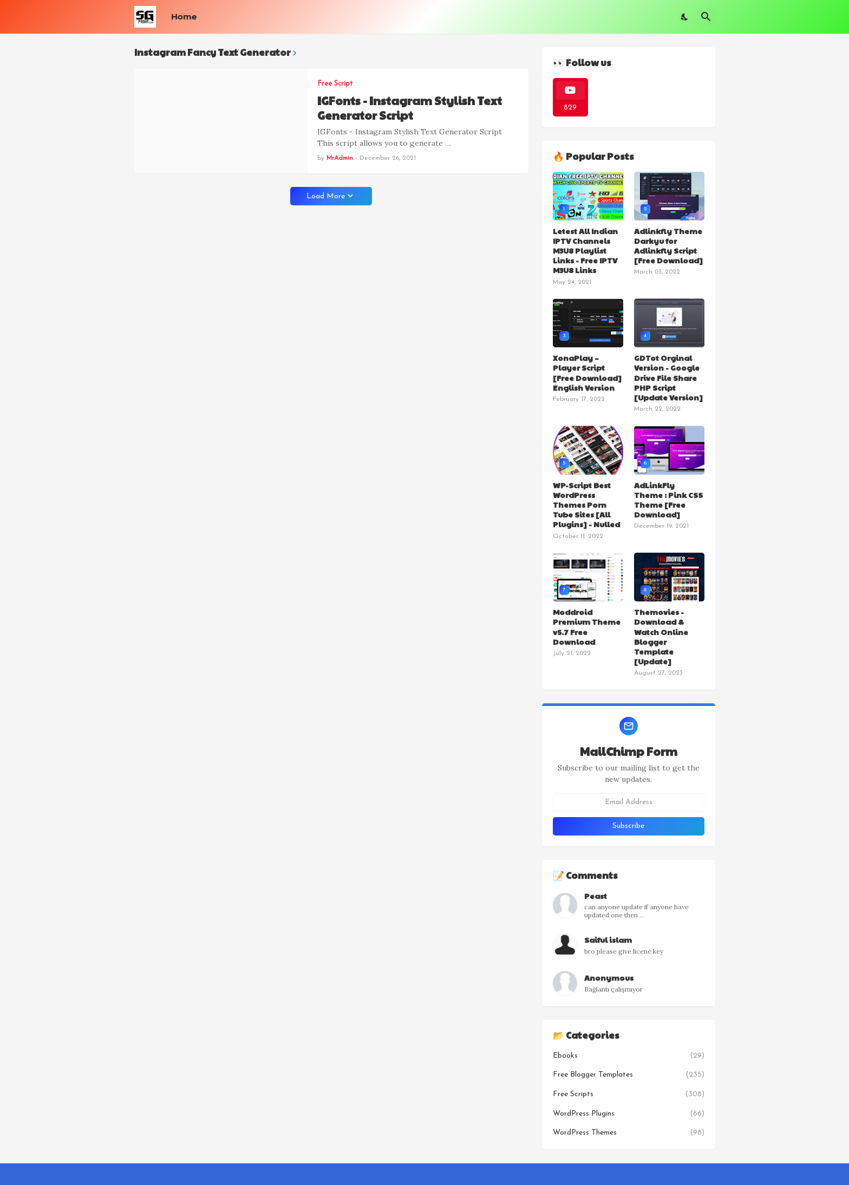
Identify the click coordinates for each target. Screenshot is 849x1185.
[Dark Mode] (685, 17)
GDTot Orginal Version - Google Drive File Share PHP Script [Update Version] (668, 377)
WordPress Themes (628, 1133)
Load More (325, 196)
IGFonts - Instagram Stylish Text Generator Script (409, 108)
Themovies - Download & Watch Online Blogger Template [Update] (661, 636)
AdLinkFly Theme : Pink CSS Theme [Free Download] (668, 500)
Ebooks (628, 1056)
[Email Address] (628, 802)
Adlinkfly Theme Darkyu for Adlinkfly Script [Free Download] (668, 246)
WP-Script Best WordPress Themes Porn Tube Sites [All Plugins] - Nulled (586, 504)
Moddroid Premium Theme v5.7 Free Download (587, 626)
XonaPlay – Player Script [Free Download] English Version (587, 372)
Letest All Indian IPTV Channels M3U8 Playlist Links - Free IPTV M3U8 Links (585, 250)
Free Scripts (628, 1094)
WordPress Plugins (628, 1114)
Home (184, 16)
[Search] (706, 17)
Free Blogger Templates (628, 1075)
